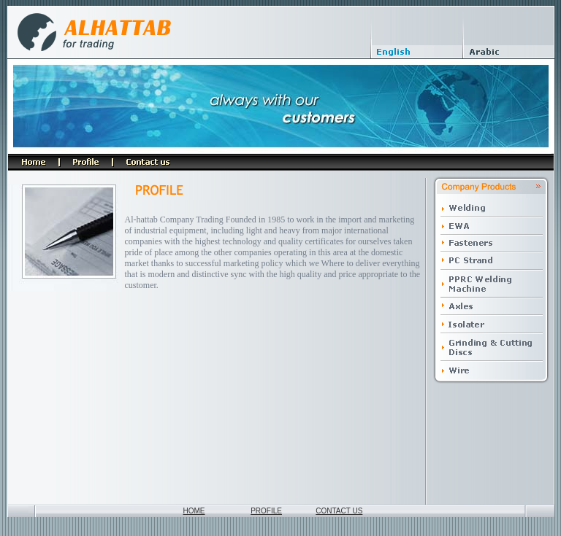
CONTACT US (339, 511)
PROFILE (266, 511)
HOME (194, 511)
